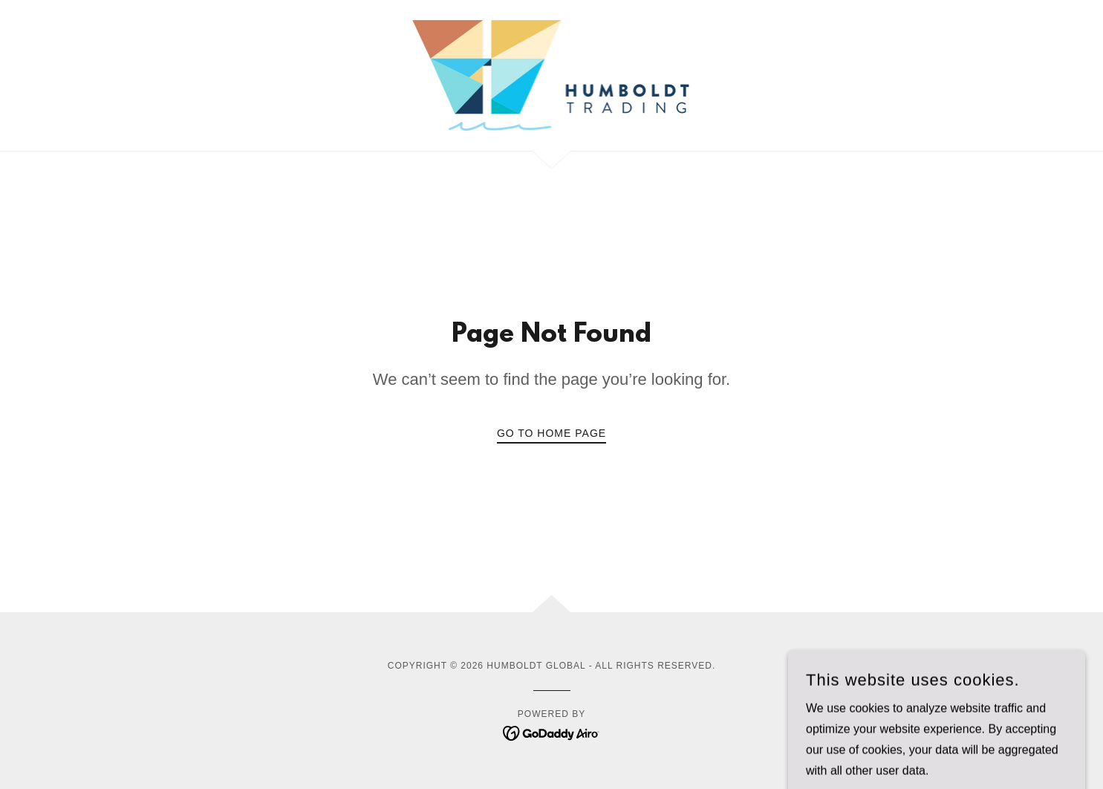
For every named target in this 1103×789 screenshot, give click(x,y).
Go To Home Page (551, 433)
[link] (552, 74)
